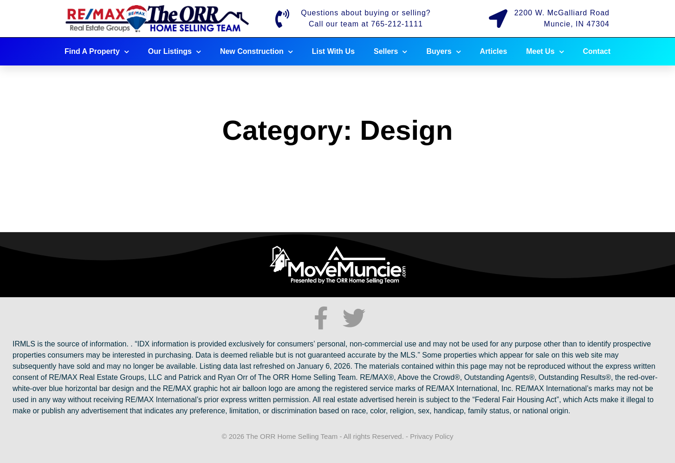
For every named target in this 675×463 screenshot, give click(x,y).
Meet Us (545, 52)
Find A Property (97, 52)
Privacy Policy (431, 436)
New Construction (256, 52)
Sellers (390, 52)
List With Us (333, 51)
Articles (493, 51)
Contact (597, 51)
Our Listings (174, 52)
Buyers (443, 52)
